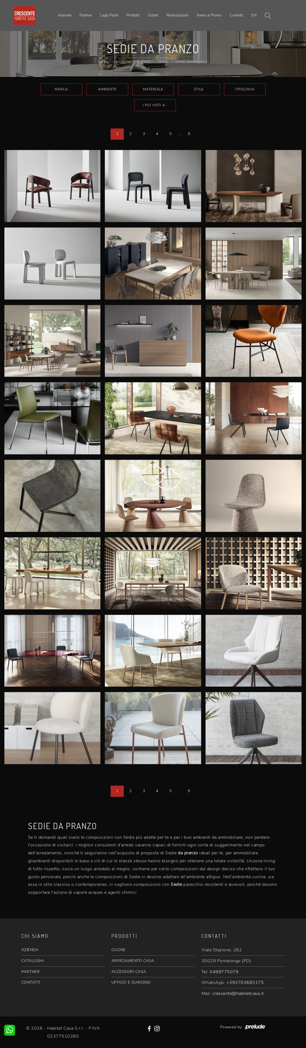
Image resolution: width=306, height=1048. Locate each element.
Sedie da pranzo (191, 62)
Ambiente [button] (107, 89)
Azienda (65, 15)
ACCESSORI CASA (128, 971)
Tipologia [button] (245, 89)
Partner (86, 15)
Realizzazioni (178, 15)
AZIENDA (30, 949)
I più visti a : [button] (155, 105)
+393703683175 (245, 983)
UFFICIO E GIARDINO (131, 982)
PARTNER (30, 971)
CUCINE (118, 949)
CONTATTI (30, 982)
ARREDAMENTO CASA (132, 960)
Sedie (163, 62)
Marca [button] (61, 89)
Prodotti (133, 15)
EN (254, 15)
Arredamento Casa (132, 62)
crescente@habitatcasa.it (238, 993)
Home (103, 62)
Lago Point (109, 15)
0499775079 (224, 972)
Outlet (153, 15)
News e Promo (209, 15)
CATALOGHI (32, 960)
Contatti (236, 15)
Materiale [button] (153, 89)
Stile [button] (199, 89)
